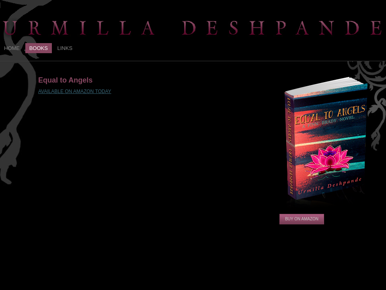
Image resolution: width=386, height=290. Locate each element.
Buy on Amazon (301, 219)
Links (65, 48)
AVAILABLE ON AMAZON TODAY (74, 91)
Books (38, 48)
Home (12, 48)
